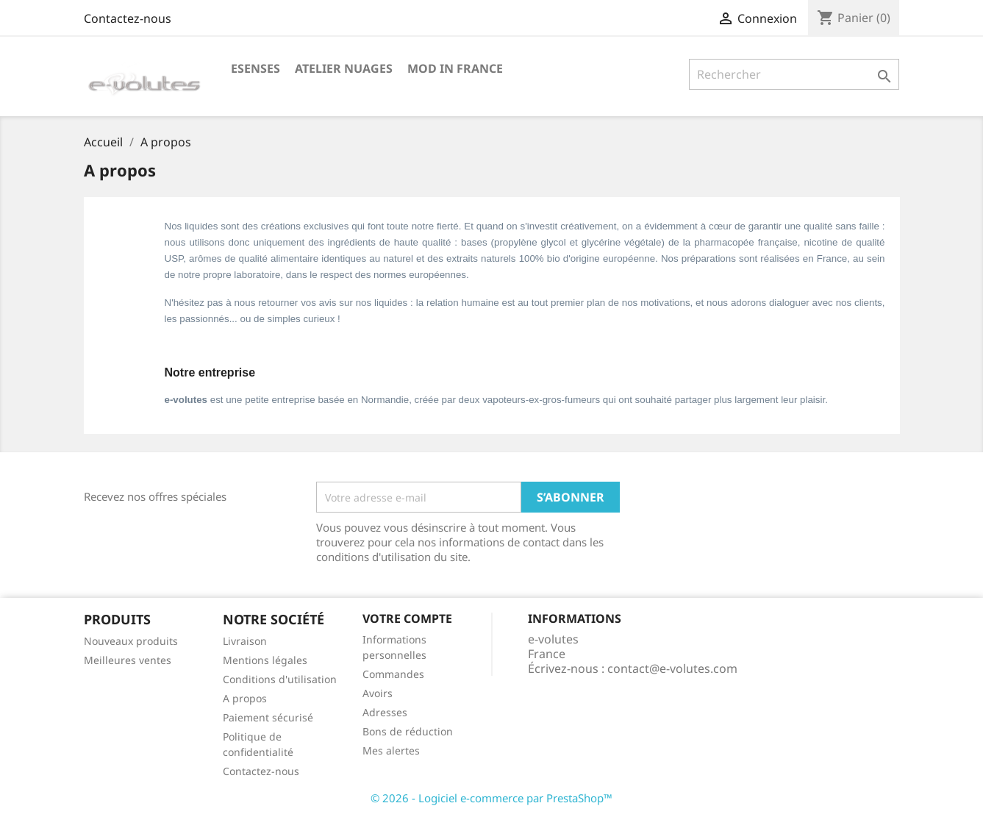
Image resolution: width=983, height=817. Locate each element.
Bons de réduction (407, 731)
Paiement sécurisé (268, 717)
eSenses (255, 68)
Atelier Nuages (344, 68)
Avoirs (377, 693)
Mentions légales (265, 660)
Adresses (384, 712)
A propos (245, 698)
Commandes (393, 674)
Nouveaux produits (131, 641)
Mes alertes (391, 750)
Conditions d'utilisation (280, 679)
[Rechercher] (794, 74)
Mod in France (455, 68)
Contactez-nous (127, 18)
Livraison (245, 641)
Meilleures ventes (127, 660)
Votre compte (407, 618)
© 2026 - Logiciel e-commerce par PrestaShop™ (491, 798)
